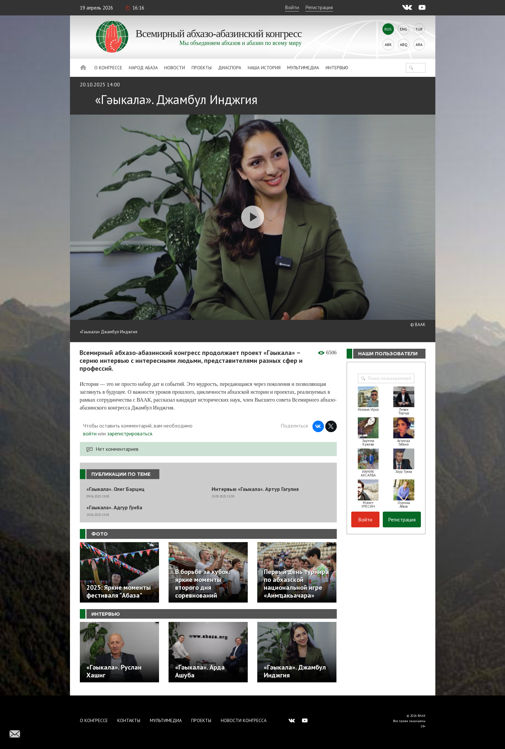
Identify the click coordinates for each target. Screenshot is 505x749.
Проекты (202, 68)
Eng (403, 29)
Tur (419, 29)
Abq (403, 44)
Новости (174, 68)
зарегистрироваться (129, 433)
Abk (388, 44)
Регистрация (319, 7)
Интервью (337, 68)
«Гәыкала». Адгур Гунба (114, 507)
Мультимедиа (303, 68)
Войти (292, 7)
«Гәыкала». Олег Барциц (115, 489)
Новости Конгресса (243, 720)
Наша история (264, 68)
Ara (419, 44)
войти (90, 433)
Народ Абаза (143, 68)
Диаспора (229, 68)
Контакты (128, 720)
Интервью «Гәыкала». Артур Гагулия (255, 489)
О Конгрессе (108, 68)
